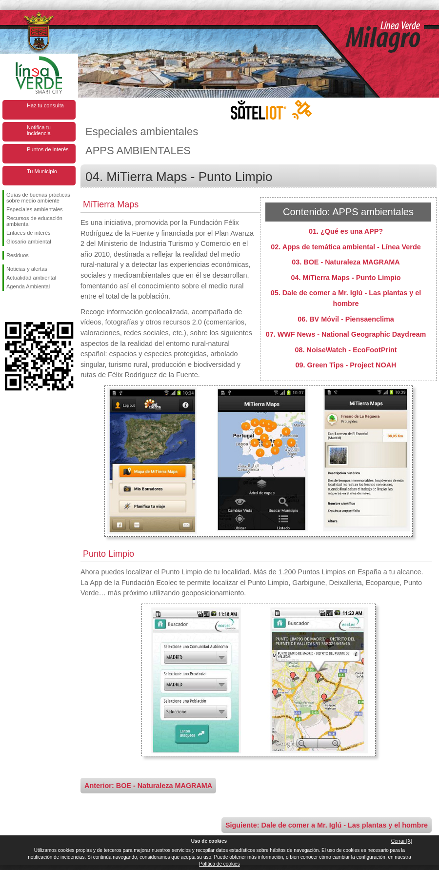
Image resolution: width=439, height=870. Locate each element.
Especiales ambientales (34, 209)
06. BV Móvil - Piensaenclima (346, 319)
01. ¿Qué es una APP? (346, 231)
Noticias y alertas (26, 269)
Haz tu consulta (45, 105)
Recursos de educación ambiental (34, 221)
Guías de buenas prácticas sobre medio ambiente (38, 197)
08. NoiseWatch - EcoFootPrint (346, 350)
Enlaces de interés (28, 233)
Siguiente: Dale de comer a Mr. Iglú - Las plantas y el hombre (326, 825)
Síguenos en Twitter (24, 306)
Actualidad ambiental (31, 278)
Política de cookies (219, 864)
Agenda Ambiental (28, 286)
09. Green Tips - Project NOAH (346, 365)
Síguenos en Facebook (8, 306)
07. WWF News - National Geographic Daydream (346, 334)
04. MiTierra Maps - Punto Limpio (345, 278)
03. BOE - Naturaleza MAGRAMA (346, 262)
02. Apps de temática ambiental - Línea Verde (345, 247)
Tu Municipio (42, 171)
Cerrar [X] (401, 841)
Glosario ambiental (28, 241)
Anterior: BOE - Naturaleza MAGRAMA (148, 785)
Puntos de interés (48, 149)
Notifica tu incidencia (39, 130)
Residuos (17, 255)
